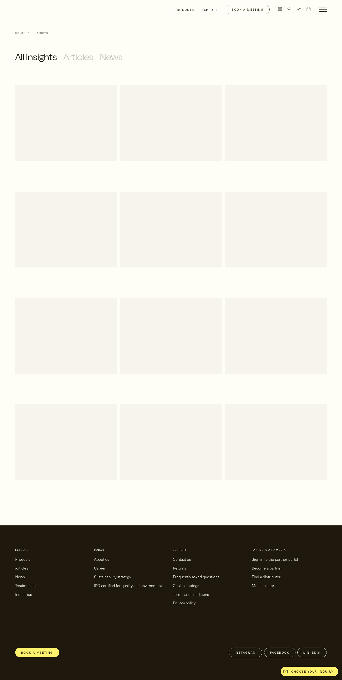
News (111, 56)
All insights (36, 56)
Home (19, 33)
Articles (78, 56)
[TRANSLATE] (299, 9)
